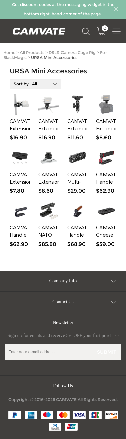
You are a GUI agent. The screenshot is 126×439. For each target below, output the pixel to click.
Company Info (63, 280)
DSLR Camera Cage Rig (72, 52)
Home (9, 52)
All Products (32, 52)
